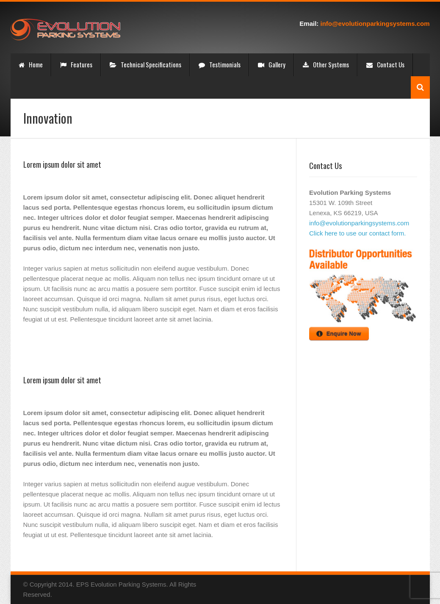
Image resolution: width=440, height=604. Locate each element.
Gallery (271, 64)
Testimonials (220, 64)
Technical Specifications (145, 64)
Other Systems (326, 64)
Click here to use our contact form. (357, 233)
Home (31, 64)
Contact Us (385, 64)
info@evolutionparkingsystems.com (374, 23)
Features (76, 64)
